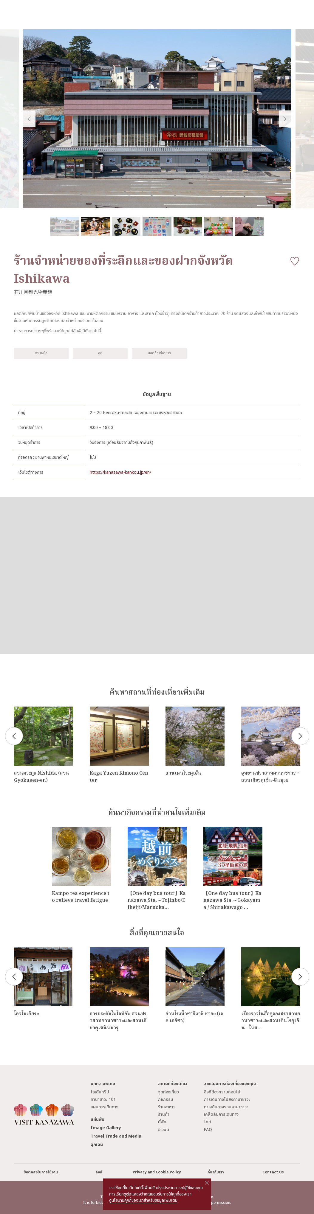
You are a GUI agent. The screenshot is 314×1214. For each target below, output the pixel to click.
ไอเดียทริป (100, 1092)
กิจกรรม (165, 1099)
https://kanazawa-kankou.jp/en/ (120, 472)
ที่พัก (162, 1122)
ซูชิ (100, 353)
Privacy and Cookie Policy (157, 1172)
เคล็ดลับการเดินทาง (221, 1114)
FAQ (208, 1130)
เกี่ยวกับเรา (215, 1172)
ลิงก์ (98, 1172)
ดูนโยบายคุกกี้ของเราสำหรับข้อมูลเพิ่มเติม (143, 1200)
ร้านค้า (163, 1114)
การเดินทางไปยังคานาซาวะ (227, 1099)
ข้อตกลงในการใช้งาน (41, 1172)
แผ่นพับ (97, 1119)
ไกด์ (207, 1122)
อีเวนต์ (163, 1130)
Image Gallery (106, 1128)
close (207, 1183)
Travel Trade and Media (116, 1136)
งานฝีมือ (41, 353)
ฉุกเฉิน (97, 1144)
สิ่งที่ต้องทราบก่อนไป (222, 1092)
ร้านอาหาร (167, 1107)
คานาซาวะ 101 (103, 1099)
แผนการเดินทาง (104, 1107)
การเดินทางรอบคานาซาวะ (226, 1107)
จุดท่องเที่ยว (168, 1092)
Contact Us (273, 1172)
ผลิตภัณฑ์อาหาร (159, 353)
